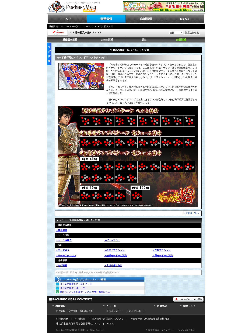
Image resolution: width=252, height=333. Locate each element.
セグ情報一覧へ (191, 213)
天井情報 (73, 311)
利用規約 (80, 318)
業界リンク (189, 306)
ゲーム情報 (107, 39)
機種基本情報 (69, 39)
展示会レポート (114, 311)
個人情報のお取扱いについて (108, 318)
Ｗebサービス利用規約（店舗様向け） (151, 318)
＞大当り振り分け (113, 265)
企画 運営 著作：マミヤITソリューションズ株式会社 (170, 330)
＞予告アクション (161, 250)
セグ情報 (60, 311)
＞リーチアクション (66, 255)
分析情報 (181, 39)
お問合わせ (62, 318)
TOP (67, 18)
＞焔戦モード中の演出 (115, 255)
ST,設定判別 (86, 311)
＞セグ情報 (61, 265)
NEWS (185, 18)
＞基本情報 (61, 230)
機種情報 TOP (55, 26)
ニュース (111, 306)
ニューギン (86, 26)
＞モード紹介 (62, 250)
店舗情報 (145, 18)
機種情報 (106, 18)
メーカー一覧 (72, 26)
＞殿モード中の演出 (162, 255)
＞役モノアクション (114, 250)
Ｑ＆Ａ (110, 323)
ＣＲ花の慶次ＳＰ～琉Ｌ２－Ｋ (76, 284)
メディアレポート (136, 311)
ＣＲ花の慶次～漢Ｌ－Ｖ (72, 288)
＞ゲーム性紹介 (64, 240)
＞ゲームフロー (112, 240)
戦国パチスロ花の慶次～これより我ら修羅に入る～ (86, 292)
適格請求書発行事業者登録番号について (78, 323)
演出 (144, 39)
